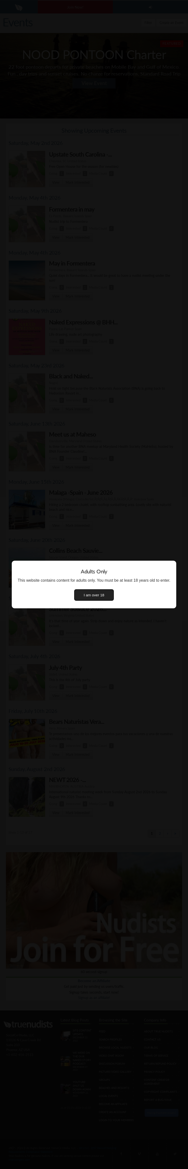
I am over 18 (94, 595)
